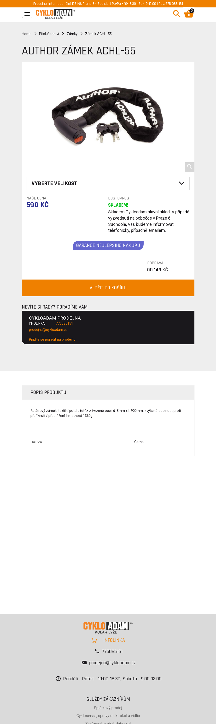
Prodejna (40, 3)
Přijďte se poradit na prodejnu (52, 339)
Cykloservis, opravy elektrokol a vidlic (108, 715)
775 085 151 (174, 3)
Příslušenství (49, 34)
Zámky (72, 34)
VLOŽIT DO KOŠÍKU (108, 288)
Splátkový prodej (108, 708)
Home (26, 34)
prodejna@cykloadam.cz (48, 329)
